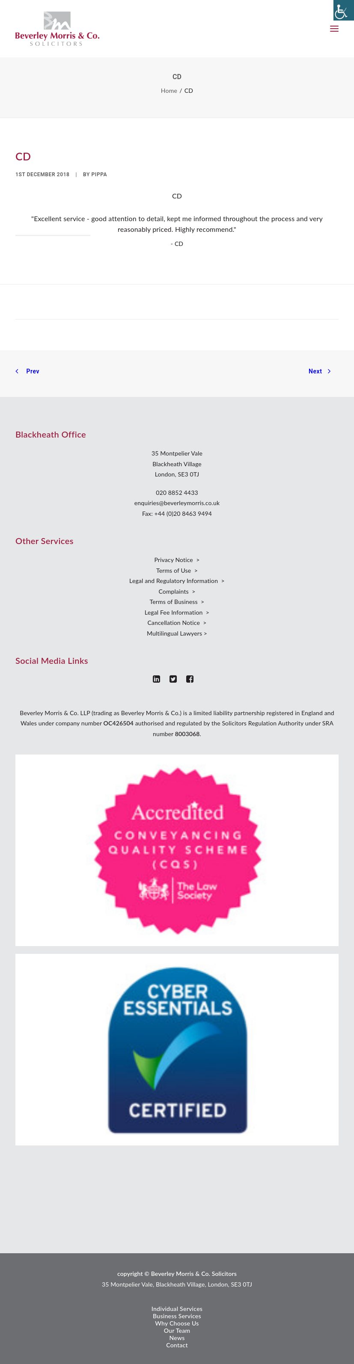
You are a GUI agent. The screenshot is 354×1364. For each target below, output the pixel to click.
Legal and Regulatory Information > (177, 580)
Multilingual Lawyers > (177, 633)
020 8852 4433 (177, 492)
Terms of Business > (177, 601)
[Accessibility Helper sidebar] (343, 10)
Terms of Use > (177, 570)
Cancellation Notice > (176, 622)
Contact (177, 1345)
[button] (334, 28)
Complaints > (176, 591)
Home (169, 90)
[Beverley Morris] (57, 29)
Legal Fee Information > (177, 612)
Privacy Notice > (176, 559)
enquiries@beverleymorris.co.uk (177, 502)
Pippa (99, 175)
